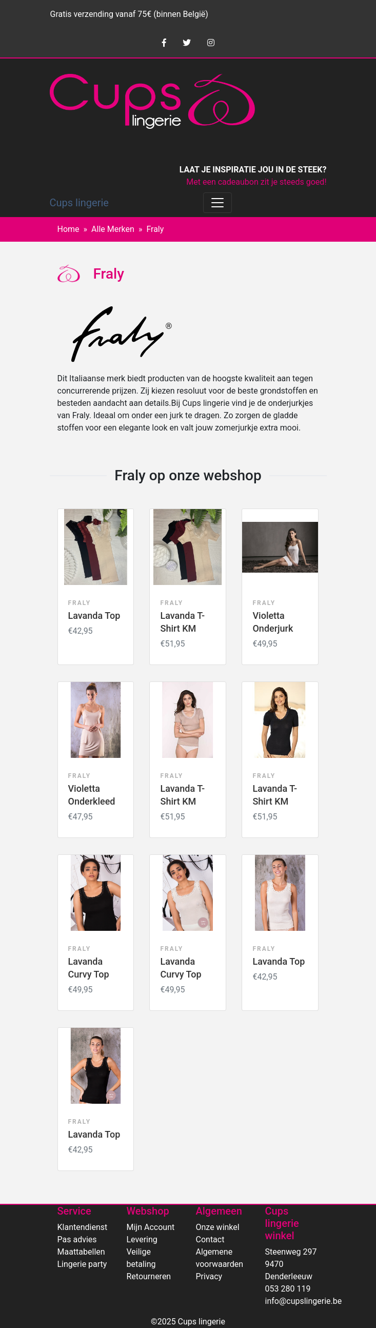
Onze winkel (218, 1227)
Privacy (209, 1276)
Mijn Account (151, 1227)
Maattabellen (81, 1252)
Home (68, 229)
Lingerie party (82, 1264)
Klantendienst (82, 1227)
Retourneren (149, 1276)
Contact (210, 1239)
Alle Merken (112, 229)
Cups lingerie (79, 203)
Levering (142, 1239)
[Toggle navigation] (217, 202)
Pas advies (77, 1239)
